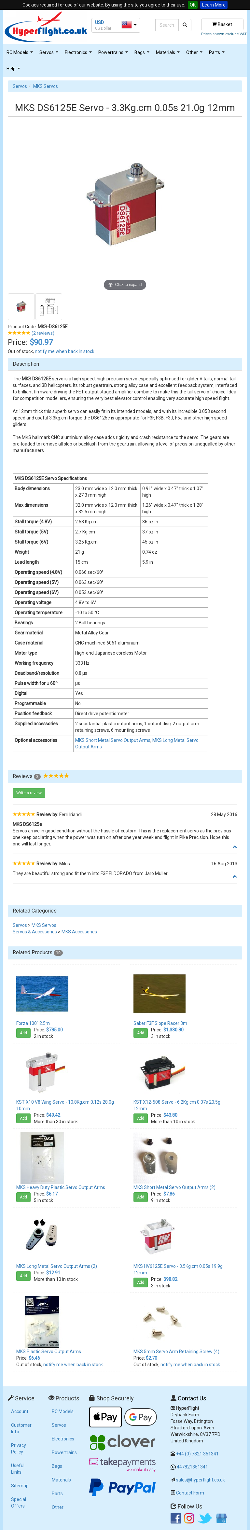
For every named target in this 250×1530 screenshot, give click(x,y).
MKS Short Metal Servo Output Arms (112, 740)
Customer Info (21, 1428)
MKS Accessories (79, 931)
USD (99, 22)
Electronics (79, 54)
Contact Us (192, 1398)
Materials (168, 54)
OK (193, 4)
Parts (217, 54)
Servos (49, 54)
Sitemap (20, 1485)
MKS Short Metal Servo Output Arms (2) (174, 1187)
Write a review (29, 793)
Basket (222, 24)
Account (19, 1411)
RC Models (21, 54)
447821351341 (192, 1466)
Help (14, 70)
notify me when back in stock (64, 351)
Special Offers (18, 1503)
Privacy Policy (18, 1448)
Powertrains (114, 54)
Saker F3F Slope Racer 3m (160, 1023)
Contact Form (190, 1492)
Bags (142, 54)
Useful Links (17, 1469)
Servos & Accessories (35, 931)
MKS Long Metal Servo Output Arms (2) (56, 1266)
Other (195, 54)
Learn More (214, 4)
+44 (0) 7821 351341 (197, 1453)
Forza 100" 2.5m (33, 1023)
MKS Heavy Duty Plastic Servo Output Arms (60, 1187)
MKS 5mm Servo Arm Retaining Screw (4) (176, 1351)
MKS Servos (45, 86)
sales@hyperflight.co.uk (200, 1479)
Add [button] (23, 1033)
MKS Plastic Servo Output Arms (48, 1351)
